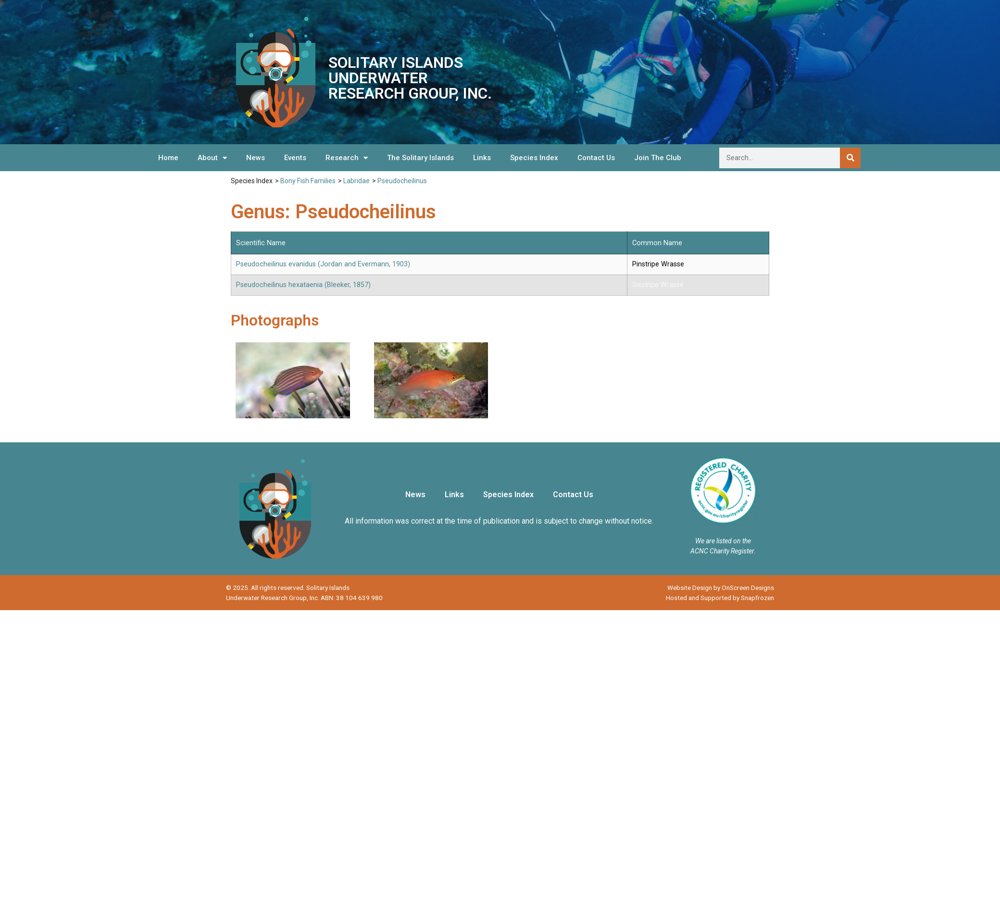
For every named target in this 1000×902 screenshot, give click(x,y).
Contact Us (596, 157)
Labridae (356, 181)
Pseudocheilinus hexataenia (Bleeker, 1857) (303, 285)
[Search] (850, 158)
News (255, 157)
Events (295, 157)
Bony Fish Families (308, 181)
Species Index (534, 157)
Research (346, 158)
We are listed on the (723, 541)
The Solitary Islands (420, 157)
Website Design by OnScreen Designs (720, 587)
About (212, 158)
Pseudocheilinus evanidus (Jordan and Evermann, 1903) (323, 264)
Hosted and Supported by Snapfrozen (720, 597)
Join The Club (657, 157)
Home (168, 157)
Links (482, 157)
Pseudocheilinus (402, 181)
